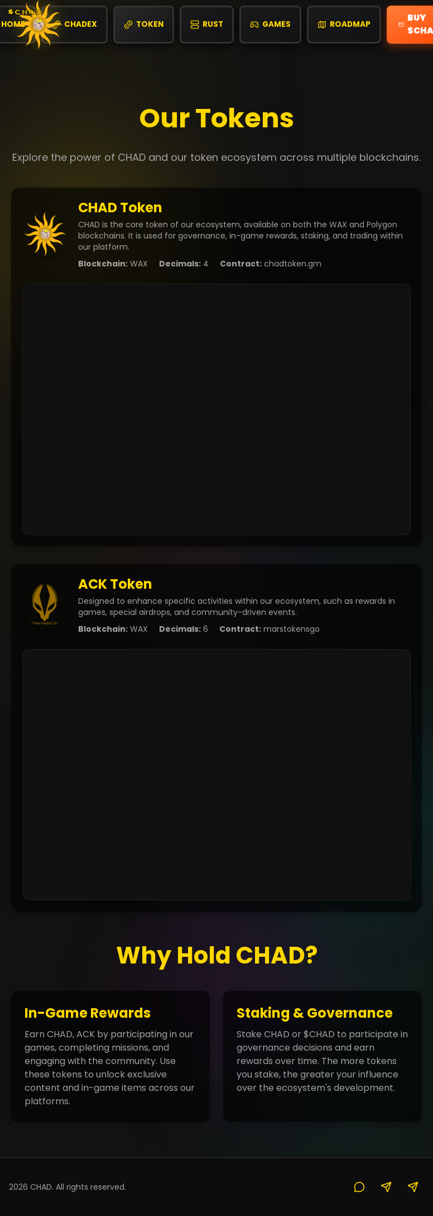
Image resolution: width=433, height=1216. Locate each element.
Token (143, 24)
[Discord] (359, 1187)
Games (270, 24)
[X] (386, 1187)
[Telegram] (413, 1187)
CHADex (74, 24)
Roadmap (344, 24)
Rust (206, 24)
